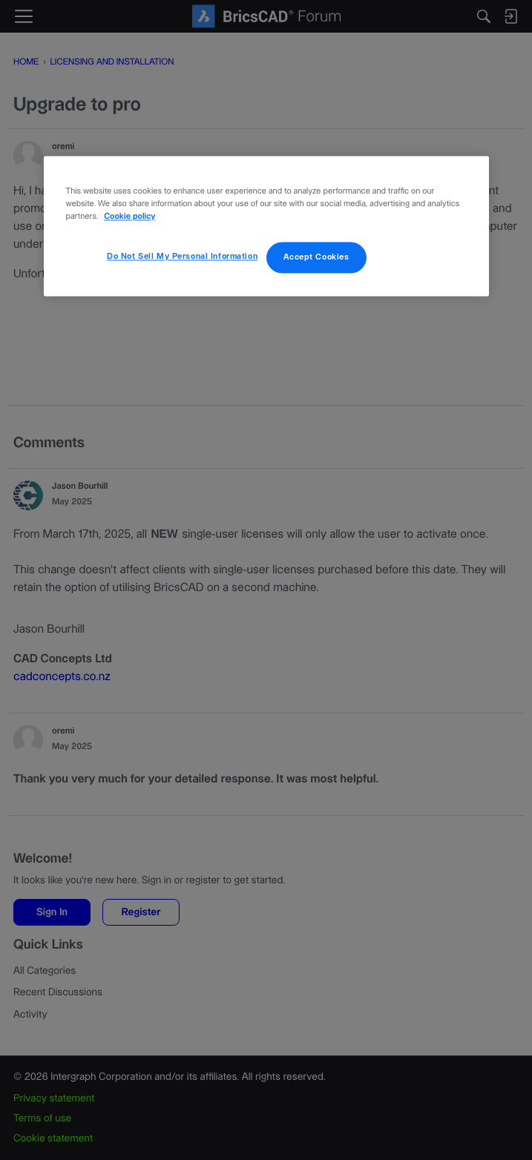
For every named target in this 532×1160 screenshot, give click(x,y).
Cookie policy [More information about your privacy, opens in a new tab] (129, 217)
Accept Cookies (316, 257)
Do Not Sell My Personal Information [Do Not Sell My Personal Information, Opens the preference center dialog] (182, 256)
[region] (266, 226)
